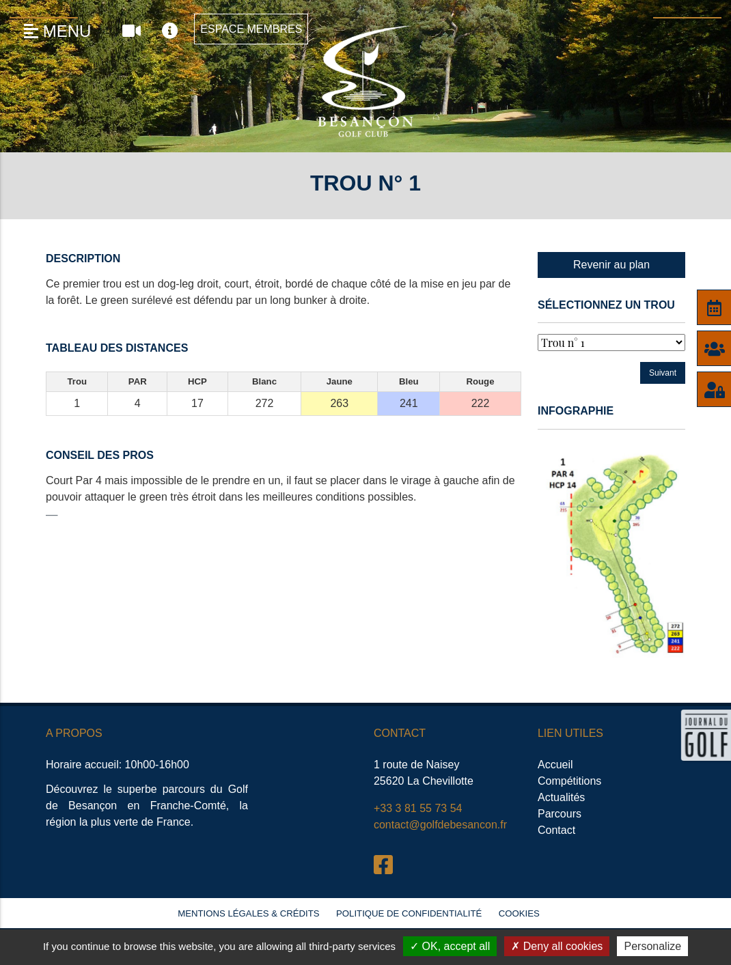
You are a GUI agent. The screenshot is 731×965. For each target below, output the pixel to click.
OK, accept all (450, 946)
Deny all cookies (557, 946)
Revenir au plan (611, 264)
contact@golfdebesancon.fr (440, 824)
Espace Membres (251, 29)
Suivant (662, 373)
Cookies (519, 913)
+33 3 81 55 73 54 (418, 808)
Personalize (652, 946)
